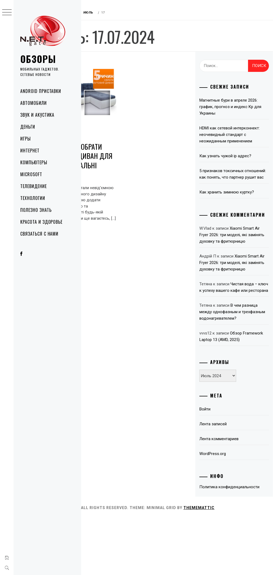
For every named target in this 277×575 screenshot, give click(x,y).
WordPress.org (224, 503)
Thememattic (233, 564)
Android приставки (40, 91)
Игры (25, 138)
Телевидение (33, 186)
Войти (216, 458)
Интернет (29, 150)
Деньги (27, 126)
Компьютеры (33, 162)
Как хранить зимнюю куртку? (238, 205)
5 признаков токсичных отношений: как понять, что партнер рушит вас (237, 184)
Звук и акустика (37, 115)
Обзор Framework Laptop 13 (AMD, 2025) (236, 383)
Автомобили (33, 103)
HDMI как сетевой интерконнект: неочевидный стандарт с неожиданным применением (237, 138)
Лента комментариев (230, 488)
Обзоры (38, 59)
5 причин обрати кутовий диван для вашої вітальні (110, 149)
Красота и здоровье (41, 222)
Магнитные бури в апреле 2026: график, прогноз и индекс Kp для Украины (235, 107)
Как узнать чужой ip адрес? (237, 162)
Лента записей (225, 473)
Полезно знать (35, 210)
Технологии (32, 198)
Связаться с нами (39, 233)
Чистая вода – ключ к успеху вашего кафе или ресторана (238, 321)
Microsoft (31, 174)
